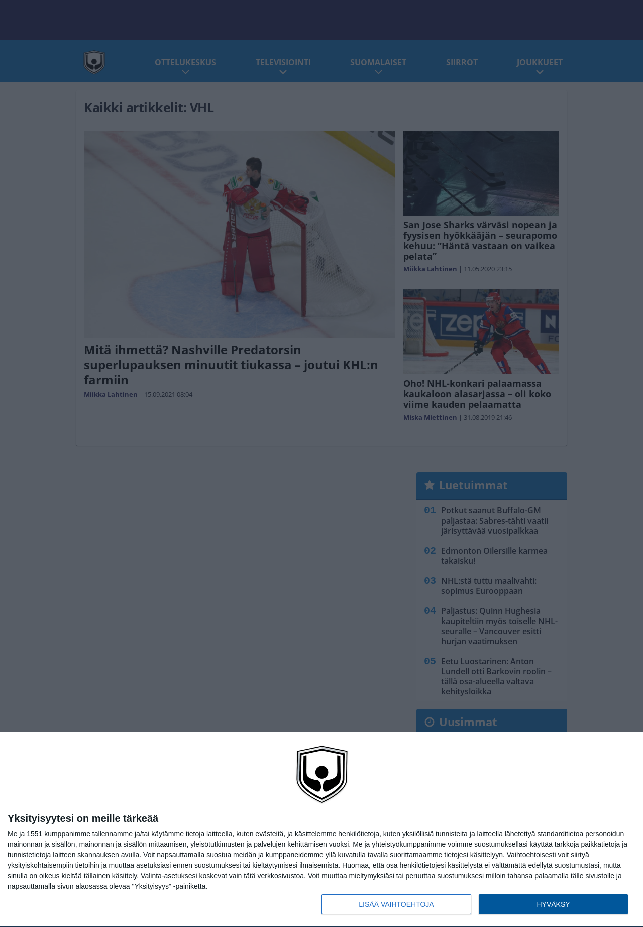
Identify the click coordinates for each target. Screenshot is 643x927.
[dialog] (321, 830)
